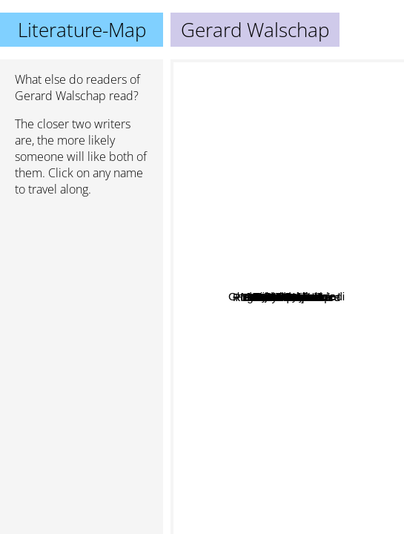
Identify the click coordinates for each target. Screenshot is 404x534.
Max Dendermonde (315, 292)
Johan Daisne (280, 275)
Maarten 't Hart (257, 429)
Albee (345, 214)
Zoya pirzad (297, 416)
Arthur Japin (228, 389)
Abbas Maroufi (264, 468)
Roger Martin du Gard (236, 225)
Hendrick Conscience (299, 359)
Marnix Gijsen (331, 309)
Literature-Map (82, 29)
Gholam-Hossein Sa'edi (247, 338)
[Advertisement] (81, 287)
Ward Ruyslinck (288, 161)
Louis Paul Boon (299, 226)
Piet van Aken (276, 206)
